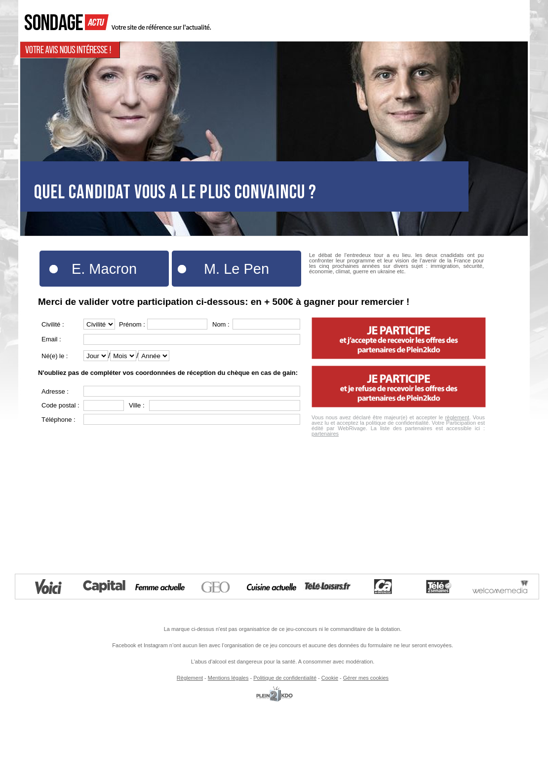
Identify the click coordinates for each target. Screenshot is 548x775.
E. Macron (104, 269)
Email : (51, 339)
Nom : (221, 324)
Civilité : (52, 324)
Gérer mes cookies (366, 678)
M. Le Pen (236, 269)
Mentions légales (228, 678)
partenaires (325, 434)
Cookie (329, 678)
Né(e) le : (54, 356)
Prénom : (132, 324)
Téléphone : (58, 419)
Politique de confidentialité (284, 678)
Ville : (137, 405)
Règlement (190, 678)
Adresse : (55, 391)
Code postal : (60, 405)
